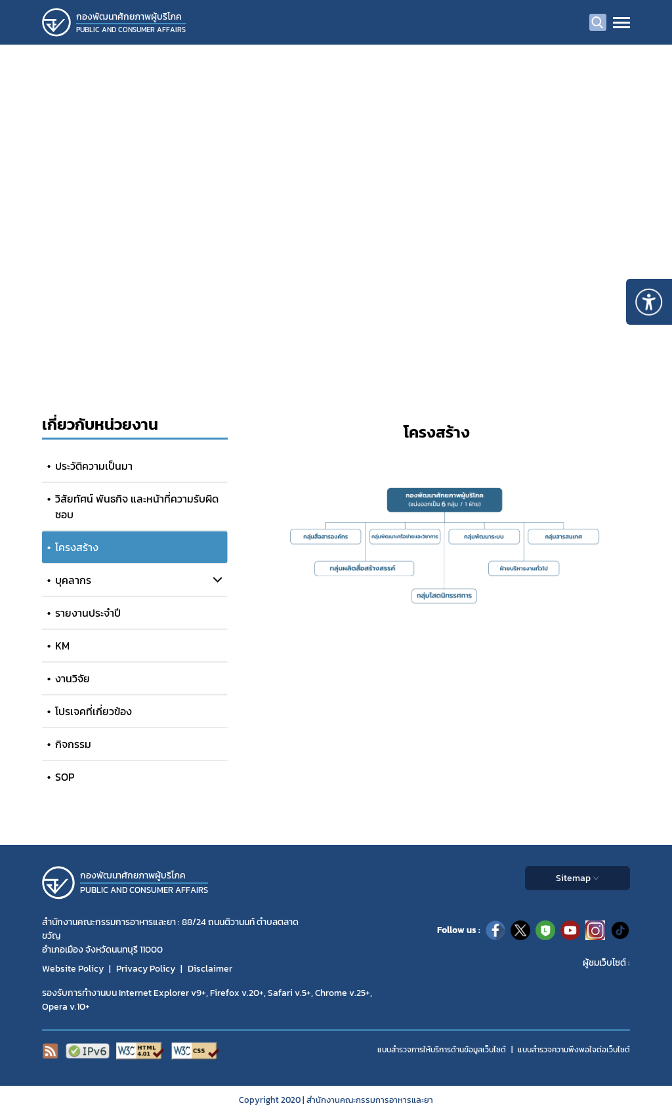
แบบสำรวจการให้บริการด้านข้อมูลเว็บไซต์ (441, 1050)
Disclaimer (210, 969)
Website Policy (73, 969)
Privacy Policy (145, 969)
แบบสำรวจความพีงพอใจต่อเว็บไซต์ (574, 1050)
